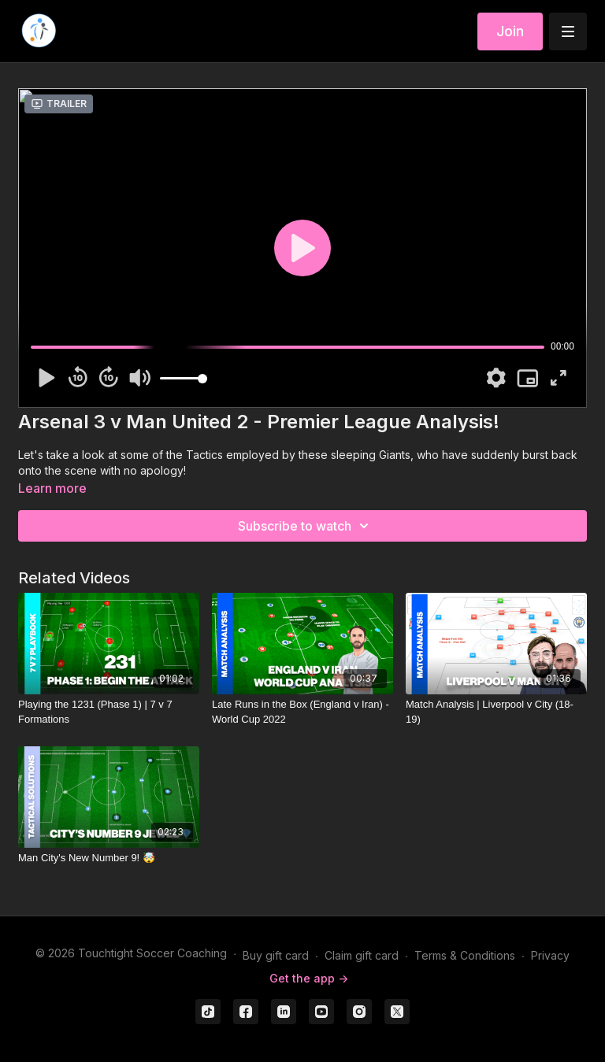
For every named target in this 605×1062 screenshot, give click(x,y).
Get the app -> (308, 978)
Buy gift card (276, 955)
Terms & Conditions (464, 955)
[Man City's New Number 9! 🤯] (108, 858)
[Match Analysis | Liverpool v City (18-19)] (496, 712)
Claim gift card (362, 955)
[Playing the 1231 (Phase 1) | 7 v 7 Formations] (108, 712)
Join (510, 31)
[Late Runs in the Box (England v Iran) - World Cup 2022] (302, 712)
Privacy (550, 955)
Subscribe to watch (305, 525)
